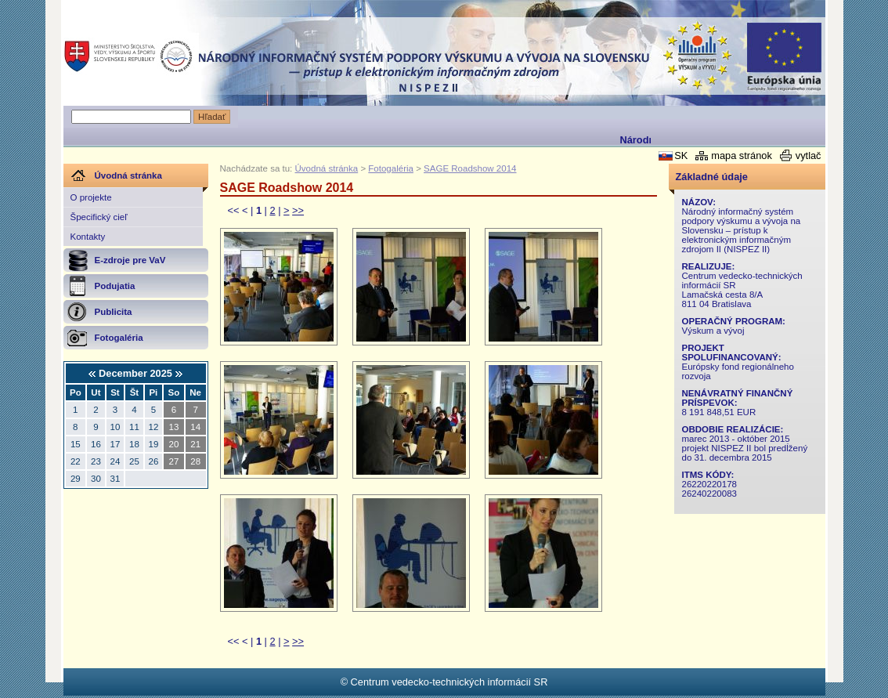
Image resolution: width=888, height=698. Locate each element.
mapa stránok (741, 155)
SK (681, 155)
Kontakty (88, 236)
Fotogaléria (390, 168)
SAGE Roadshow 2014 (470, 168)
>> (298, 210)
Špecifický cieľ (99, 217)
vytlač (808, 155)
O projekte (91, 197)
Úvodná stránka (327, 168)
